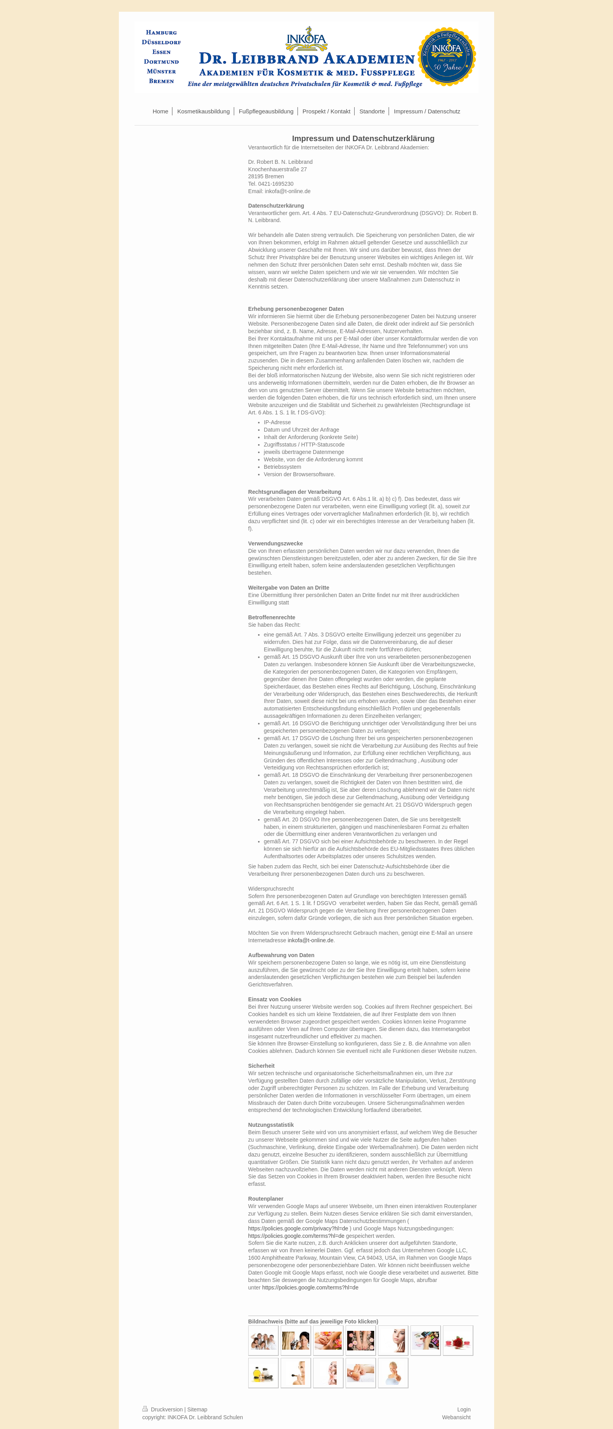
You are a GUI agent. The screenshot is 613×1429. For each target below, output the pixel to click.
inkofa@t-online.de (310, 940)
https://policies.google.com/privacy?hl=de (298, 1228)
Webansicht (456, 1417)
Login (464, 1409)
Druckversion (163, 1409)
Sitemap (197, 1409)
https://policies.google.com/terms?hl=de (296, 1236)
